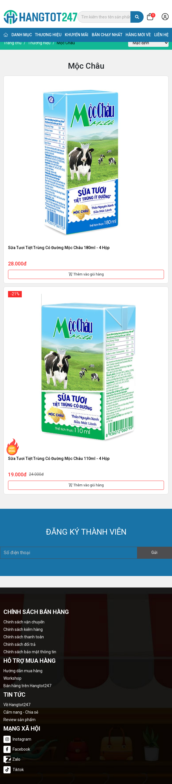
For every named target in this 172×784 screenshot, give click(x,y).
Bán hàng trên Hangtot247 (27, 685)
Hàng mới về (138, 28)
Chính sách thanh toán (23, 637)
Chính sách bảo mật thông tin (29, 652)
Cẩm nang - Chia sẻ (20, 712)
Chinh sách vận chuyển (23, 622)
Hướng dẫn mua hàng (22, 671)
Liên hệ (161, 28)
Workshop (12, 678)
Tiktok (13, 769)
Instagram (17, 739)
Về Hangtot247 (16, 704)
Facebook (16, 749)
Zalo (11, 759)
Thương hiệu (48, 28)
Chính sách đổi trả (19, 644)
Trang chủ (12, 43)
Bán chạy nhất (107, 28)
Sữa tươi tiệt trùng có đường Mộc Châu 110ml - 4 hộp (59, 458)
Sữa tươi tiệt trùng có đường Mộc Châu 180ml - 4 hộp (59, 247)
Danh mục (21, 28)
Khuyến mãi (76, 28)
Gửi (154, 552)
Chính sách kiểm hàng (23, 629)
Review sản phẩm (19, 719)
